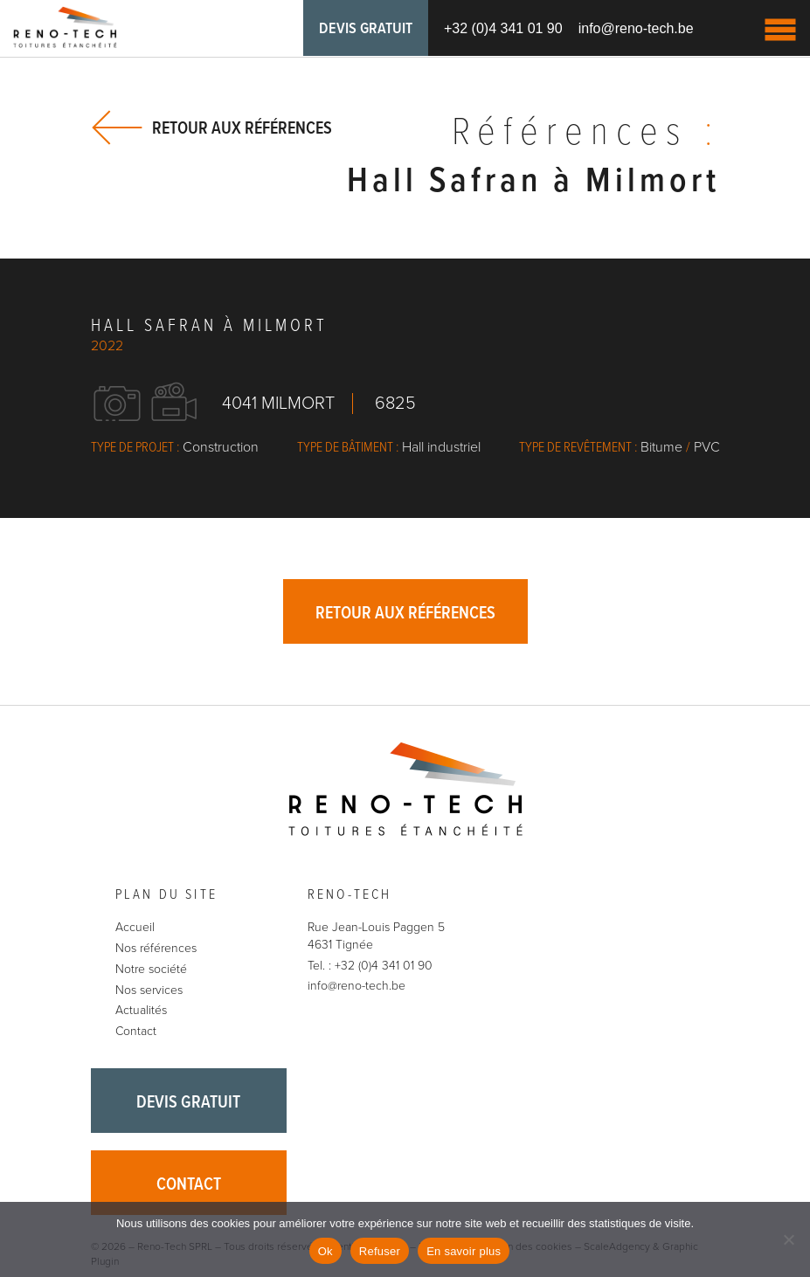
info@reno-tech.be (636, 28)
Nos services (149, 990)
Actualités (141, 1010)
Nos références (156, 948)
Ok (325, 1251)
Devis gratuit (365, 29)
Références (586, 133)
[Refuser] (788, 1239)
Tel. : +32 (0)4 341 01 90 (370, 965)
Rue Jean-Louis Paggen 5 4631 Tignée (376, 936)
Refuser (379, 1251)
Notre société (151, 969)
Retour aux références (242, 128)
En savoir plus (463, 1251)
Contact (135, 1031)
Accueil (135, 927)
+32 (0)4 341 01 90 (503, 28)
